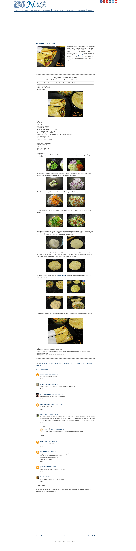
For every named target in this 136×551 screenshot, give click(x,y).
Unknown (43, 451)
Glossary (90, 10)
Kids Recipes (46, 10)
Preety (42, 384)
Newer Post (40, 536)
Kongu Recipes (81, 10)
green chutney (82, 55)
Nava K (42, 414)
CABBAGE (59, 363)
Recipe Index (25, 10)
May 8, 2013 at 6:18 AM (49, 477)
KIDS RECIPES (80, 363)
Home (17, 10)
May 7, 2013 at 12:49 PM (51, 384)
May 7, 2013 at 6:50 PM (51, 414)
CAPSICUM (66, 363)
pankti (42, 466)
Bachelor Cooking (35, 10)
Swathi (42, 441)
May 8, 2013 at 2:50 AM (50, 466)
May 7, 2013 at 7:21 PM (52, 451)
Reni (41, 477)
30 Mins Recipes (70, 10)
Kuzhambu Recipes (58, 10)
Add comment (41, 485)
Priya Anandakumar (46, 394)
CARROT (72, 363)
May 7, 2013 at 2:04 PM (58, 394)
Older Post (91, 536)
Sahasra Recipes (45, 404)
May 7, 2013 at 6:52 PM (51, 441)
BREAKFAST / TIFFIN (50, 363)
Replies (44, 426)
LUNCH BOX (88, 363)
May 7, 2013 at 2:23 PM (56, 404)
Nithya (46, 429)
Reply (41, 379)
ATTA (41, 363)
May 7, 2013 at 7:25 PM (57, 429)
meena (42, 374)
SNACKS (38, 365)
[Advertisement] (65, 27)
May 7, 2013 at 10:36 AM (51, 374)
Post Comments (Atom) (69, 541)
